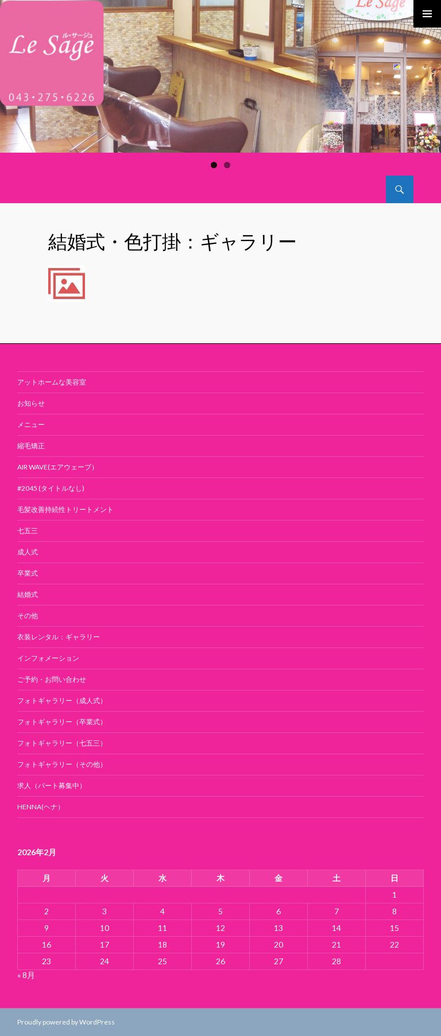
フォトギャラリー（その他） (62, 764)
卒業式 (27, 573)
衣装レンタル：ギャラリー (58, 637)
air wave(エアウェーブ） (57, 467)
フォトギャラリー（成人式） (62, 700)
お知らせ (31, 403)
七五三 (27, 530)
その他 (27, 615)
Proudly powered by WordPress (66, 1022)
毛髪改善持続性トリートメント (65, 509)
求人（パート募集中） (51, 785)
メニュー (31, 424)
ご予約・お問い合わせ (51, 679)
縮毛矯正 (31, 445)
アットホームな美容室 (51, 382)
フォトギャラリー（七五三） (62, 743)
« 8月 (26, 975)
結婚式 (27, 594)
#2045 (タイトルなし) (50, 488)
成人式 (27, 552)
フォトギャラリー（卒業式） (62, 721)
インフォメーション (48, 658)
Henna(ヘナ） (40, 806)
